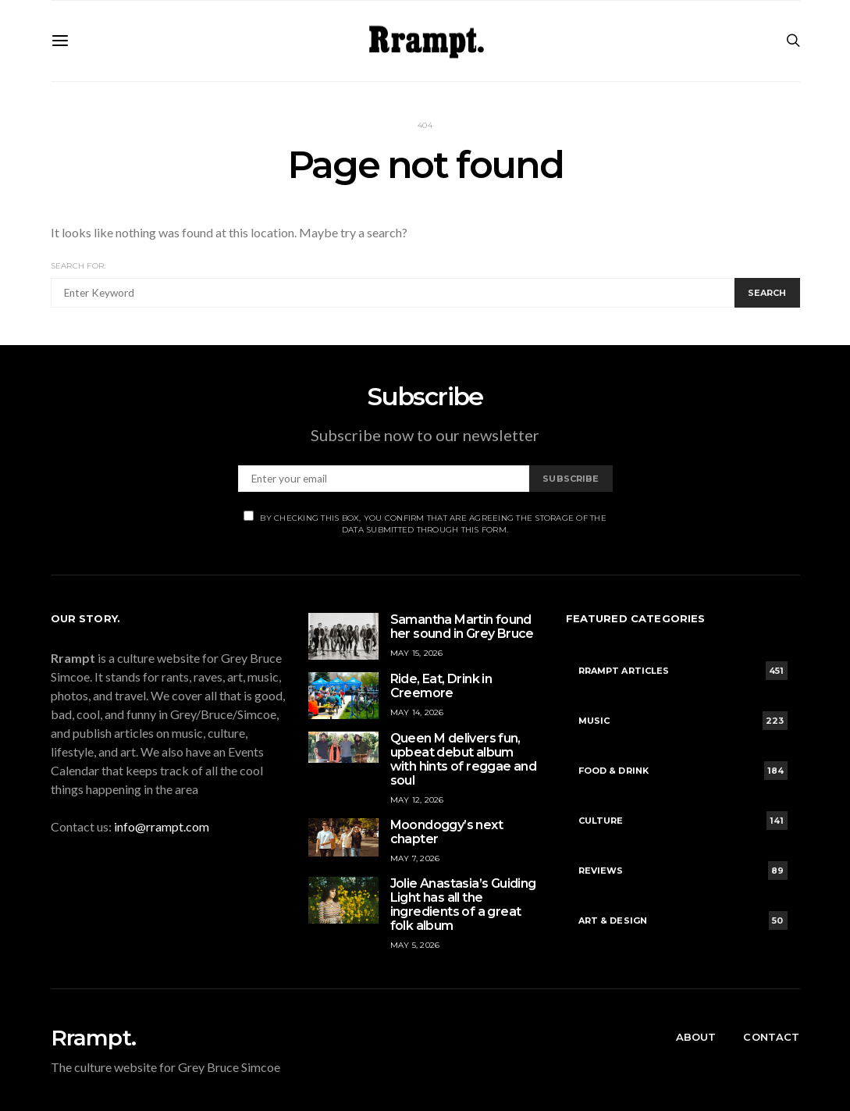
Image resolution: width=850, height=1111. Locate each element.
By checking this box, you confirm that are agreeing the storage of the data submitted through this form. (425, 523)
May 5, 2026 (415, 945)
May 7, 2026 (415, 858)
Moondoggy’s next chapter (446, 831)
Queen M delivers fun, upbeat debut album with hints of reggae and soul (463, 759)
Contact (771, 1037)
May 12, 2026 (417, 800)
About (696, 1037)
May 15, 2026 (416, 653)
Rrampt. (93, 1038)
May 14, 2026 (417, 712)
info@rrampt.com (161, 826)
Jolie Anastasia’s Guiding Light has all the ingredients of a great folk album (463, 904)
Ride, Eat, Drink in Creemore (441, 685)
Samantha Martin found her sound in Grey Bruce (462, 626)
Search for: (78, 266)
